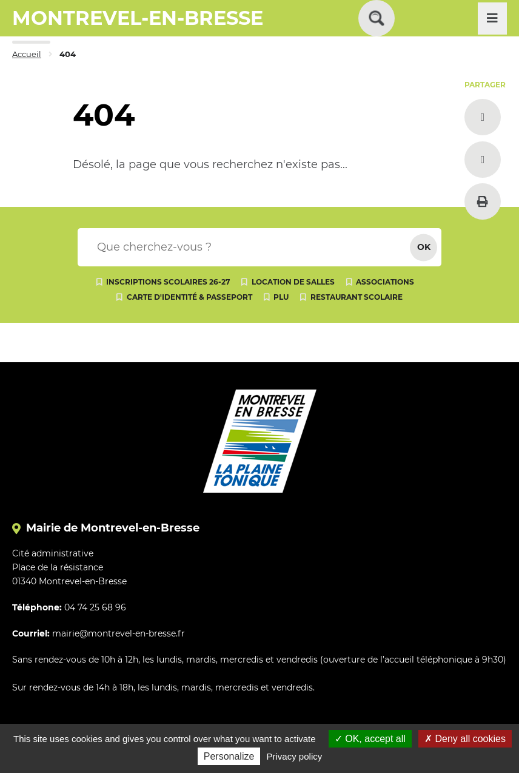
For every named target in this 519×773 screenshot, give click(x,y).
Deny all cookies (465, 739)
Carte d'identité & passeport (189, 297)
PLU (281, 297)
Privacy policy (295, 756)
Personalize (229, 756)
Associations (385, 281)
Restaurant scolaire (356, 297)
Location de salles (293, 281)
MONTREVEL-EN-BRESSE (137, 18)
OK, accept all (370, 739)
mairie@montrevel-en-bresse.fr (118, 633)
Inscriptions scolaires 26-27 (168, 281)
